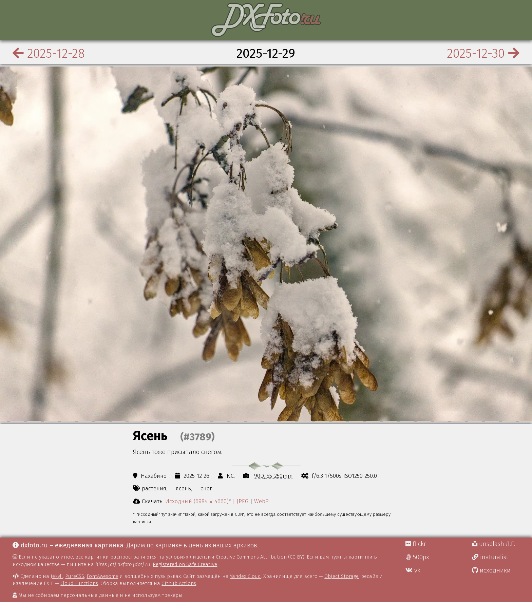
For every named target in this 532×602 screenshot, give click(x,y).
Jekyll (57, 576)
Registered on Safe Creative (185, 564)
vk (412, 570)
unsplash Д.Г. (493, 544)
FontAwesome (102, 576)
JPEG (242, 501)
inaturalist (490, 557)
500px (417, 557)
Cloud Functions (79, 583)
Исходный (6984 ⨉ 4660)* (198, 501)
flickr (415, 544)
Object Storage (341, 576)
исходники (491, 570)
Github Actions (179, 583)
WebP (261, 501)
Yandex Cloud (245, 576)
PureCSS (74, 576)
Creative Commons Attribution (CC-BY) (260, 557)
